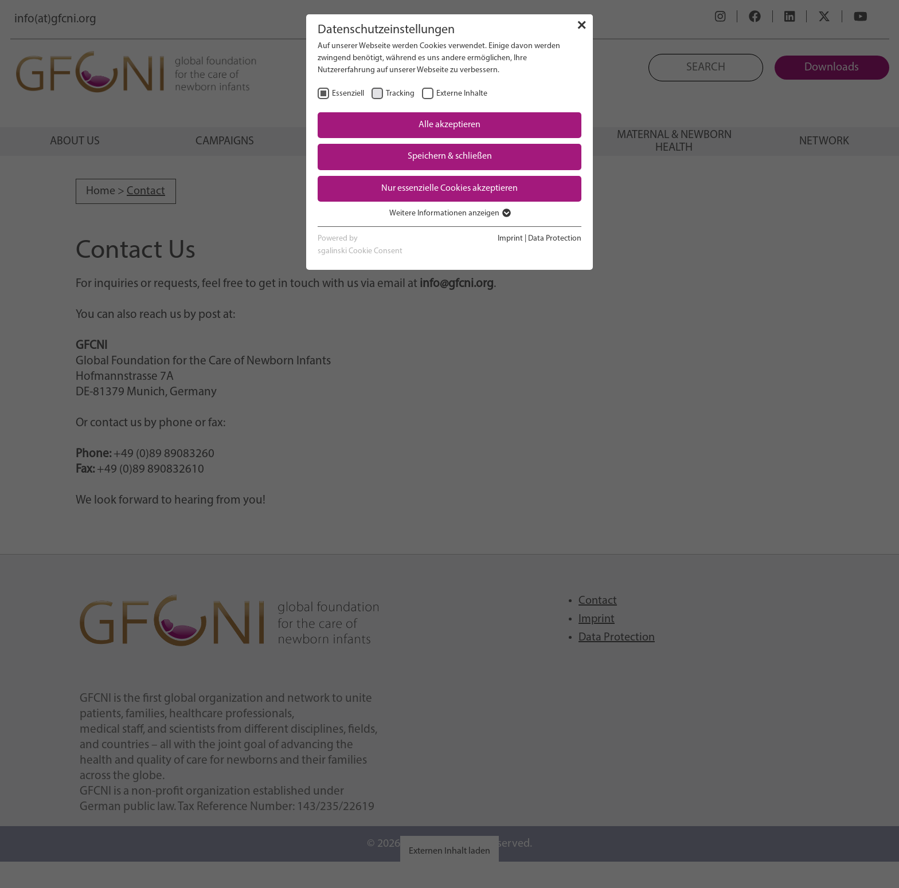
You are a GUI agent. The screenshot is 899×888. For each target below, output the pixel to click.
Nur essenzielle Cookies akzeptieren (449, 188)
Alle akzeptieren (449, 124)
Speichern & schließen (450, 156)
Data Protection (554, 238)
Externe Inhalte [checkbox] (461, 93)
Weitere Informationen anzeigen (449, 213)
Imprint (510, 238)
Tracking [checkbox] (400, 93)
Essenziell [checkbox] (348, 93)
